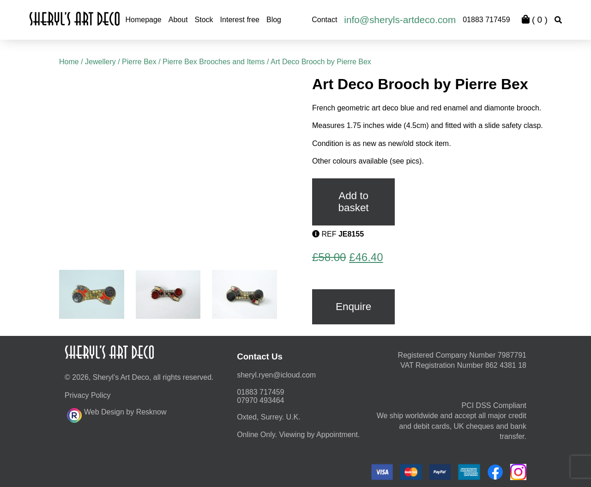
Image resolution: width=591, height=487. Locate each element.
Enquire (353, 306)
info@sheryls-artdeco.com (400, 19)
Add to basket (353, 201)
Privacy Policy (88, 395)
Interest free (239, 20)
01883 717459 (486, 20)
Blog (273, 20)
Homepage (143, 20)
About (178, 20)
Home (69, 62)
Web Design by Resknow (116, 414)
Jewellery (100, 62)
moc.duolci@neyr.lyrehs (276, 375)
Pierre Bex (139, 62)
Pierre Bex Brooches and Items (214, 62)
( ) (535, 19)
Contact (324, 20)
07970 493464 (260, 400)
